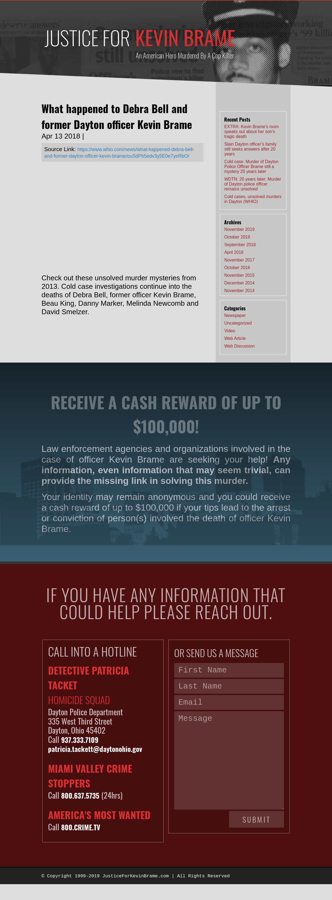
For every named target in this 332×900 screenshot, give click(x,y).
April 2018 (233, 252)
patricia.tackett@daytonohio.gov (102, 748)
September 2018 (240, 244)
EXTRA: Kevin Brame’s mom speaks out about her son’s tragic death (251, 131)
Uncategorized (238, 323)
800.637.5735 (83, 795)
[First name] (229, 671)
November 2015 (239, 275)
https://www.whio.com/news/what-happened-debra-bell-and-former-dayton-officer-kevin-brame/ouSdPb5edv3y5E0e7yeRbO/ (116, 155)
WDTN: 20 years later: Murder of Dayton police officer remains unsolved (252, 184)
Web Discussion (239, 346)
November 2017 (239, 260)
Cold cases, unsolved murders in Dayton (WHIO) (252, 199)
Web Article (235, 338)
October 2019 (237, 237)
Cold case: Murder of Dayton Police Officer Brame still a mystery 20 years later (251, 166)
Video (229, 330)
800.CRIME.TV (83, 827)
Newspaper (235, 315)
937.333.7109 (83, 739)
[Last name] (229, 689)
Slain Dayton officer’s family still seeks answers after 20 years (250, 149)
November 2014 (239, 290)
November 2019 (239, 229)
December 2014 (239, 283)
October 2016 (237, 267)
